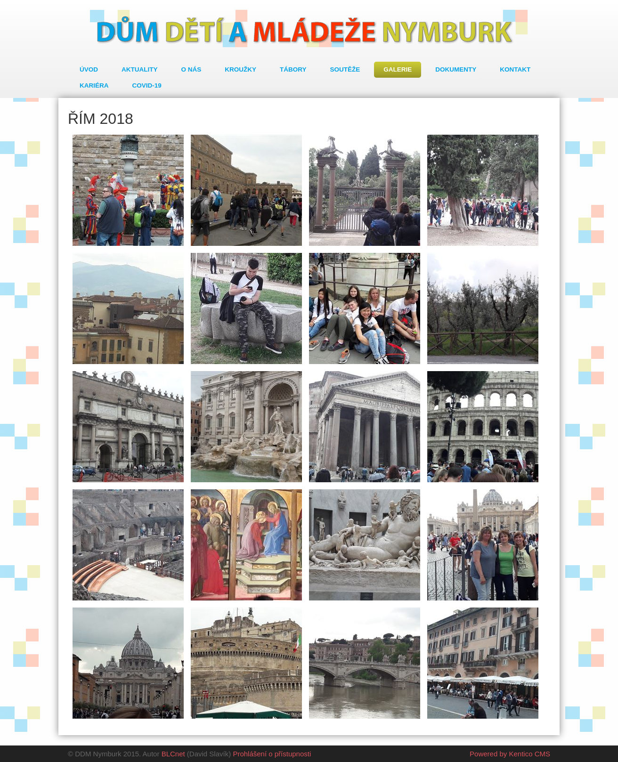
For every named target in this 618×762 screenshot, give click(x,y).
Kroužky (240, 69)
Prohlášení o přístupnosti (272, 754)
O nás (191, 69)
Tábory (293, 69)
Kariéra (94, 85)
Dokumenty (455, 69)
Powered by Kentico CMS (510, 754)
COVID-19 (147, 85)
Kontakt (515, 69)
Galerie (397, 69)
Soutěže (345, 69)
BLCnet (173, 754)
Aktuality (140, 69)
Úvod (89, 69)
